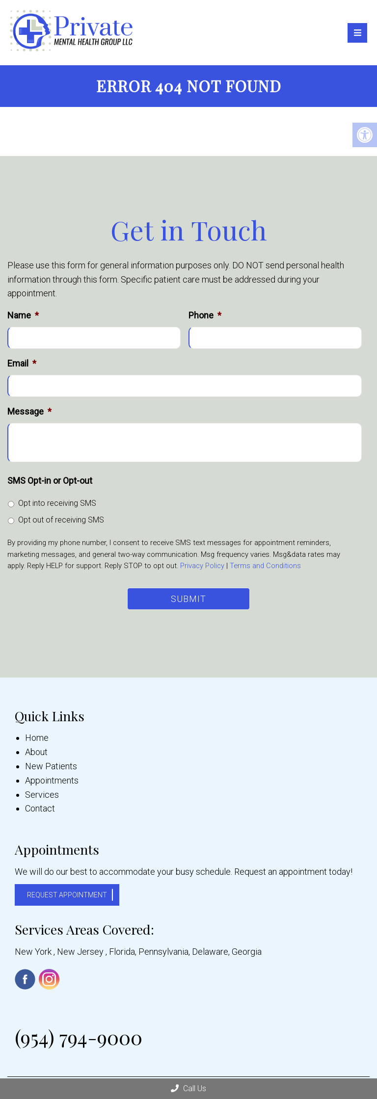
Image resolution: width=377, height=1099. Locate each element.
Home (37, 738)
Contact (40, 808)
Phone (204, 315)
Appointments (52, 780)
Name (23, 315)
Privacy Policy (202, 565)
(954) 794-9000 (78, 1037)
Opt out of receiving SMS (61, 519)
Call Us (188, 1088)
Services (42, 794)
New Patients (51, 766)
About (36, 752)
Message (29, 411)
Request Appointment (67, 895)
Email (21, 363)
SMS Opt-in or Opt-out (49, 480)
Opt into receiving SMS (57, 503)
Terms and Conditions (265, 565)
